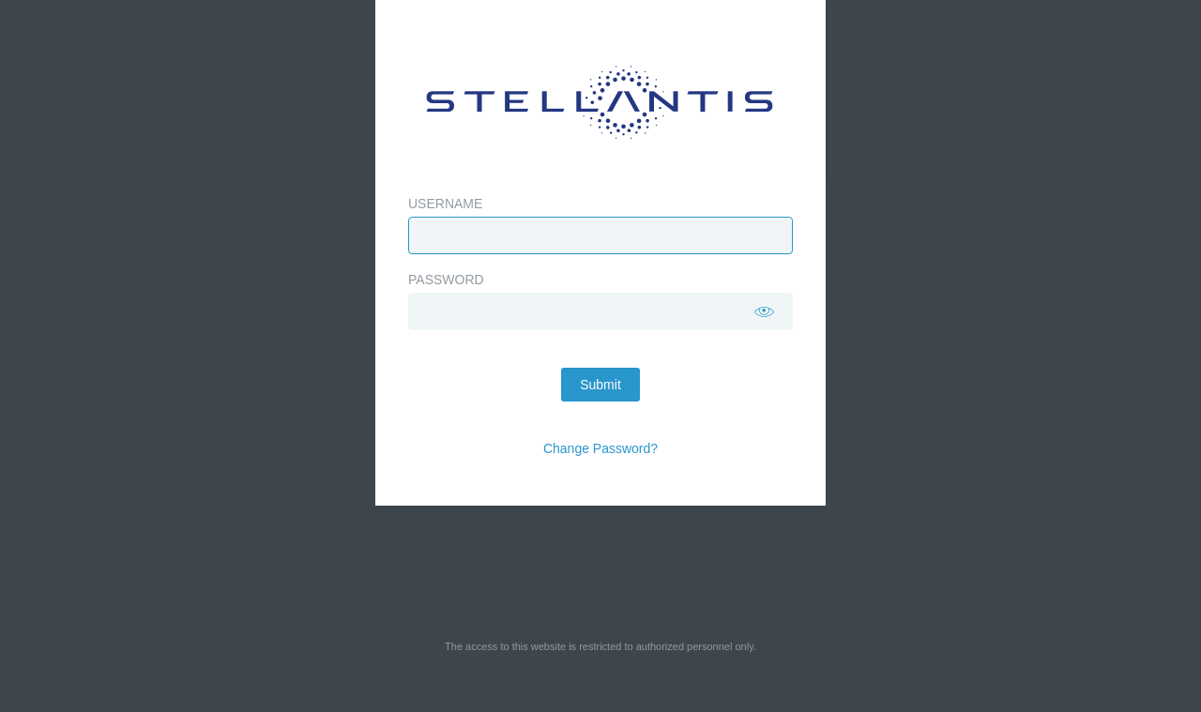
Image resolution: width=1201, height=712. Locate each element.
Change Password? (600, 448)
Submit (600, 384)
